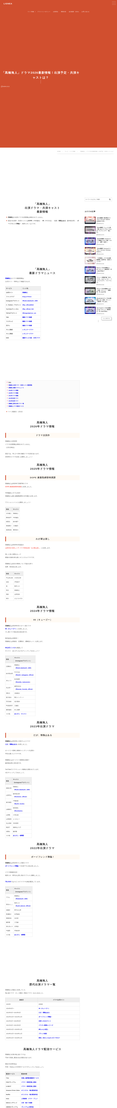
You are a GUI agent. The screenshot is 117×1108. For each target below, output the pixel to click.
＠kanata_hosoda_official (24, 689)
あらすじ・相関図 (18, 835)
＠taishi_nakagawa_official (24, 675)
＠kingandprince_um (29, 313)
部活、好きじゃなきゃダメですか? (49, 1038)
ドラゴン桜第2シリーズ (46, 1025)
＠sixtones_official (20, 796)
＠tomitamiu (18, 811)
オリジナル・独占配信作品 (29, 1090)
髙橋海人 (8, 278)
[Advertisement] (56, 175)
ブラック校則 (43, 1033)
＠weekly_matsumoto (23, 682)
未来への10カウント (45, 1021)
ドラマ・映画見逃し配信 (28, 1082)
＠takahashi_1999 (21, 898)
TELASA (8, 881)
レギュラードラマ (27, 329)
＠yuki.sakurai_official (23, 906)
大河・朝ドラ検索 (26, 1103)
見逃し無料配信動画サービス (30, 1078)
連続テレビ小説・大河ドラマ (31, 338)
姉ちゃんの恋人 (43, 1029)
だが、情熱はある (11, 744)
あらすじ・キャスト (20, 714)
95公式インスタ (10, 647)
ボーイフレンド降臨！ (12, 866)
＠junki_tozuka (19, 804)
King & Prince (26, 296)
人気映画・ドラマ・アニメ (29, 1098)
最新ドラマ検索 (27, 317)
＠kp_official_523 (28, 309)
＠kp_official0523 (28, 305)
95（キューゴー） (11, 629)
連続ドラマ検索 (27, 325)
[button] (113, 3)
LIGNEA (8, 4)
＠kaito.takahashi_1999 (30, 301)
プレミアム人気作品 (27, 1107)
